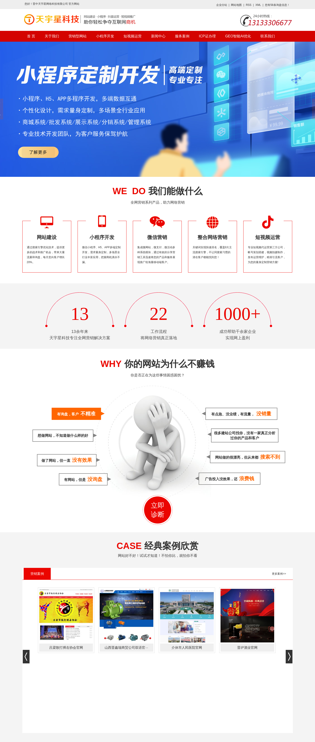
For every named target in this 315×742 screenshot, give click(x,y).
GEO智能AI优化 (238, 36)
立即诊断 (157, 510)
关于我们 (52, 36)
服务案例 (182, 36)
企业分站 (221, 5)
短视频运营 (133, 36)
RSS (248, 5)
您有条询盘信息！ (277, 5)
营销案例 (37, 574)
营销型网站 (78, 36)
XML (258, 5)
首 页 (31, 36)
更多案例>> (279, 573)
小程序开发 (105, 36)
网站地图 (236, 5)
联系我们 (267, 36)
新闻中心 (158, 36)
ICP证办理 (207, 36)
